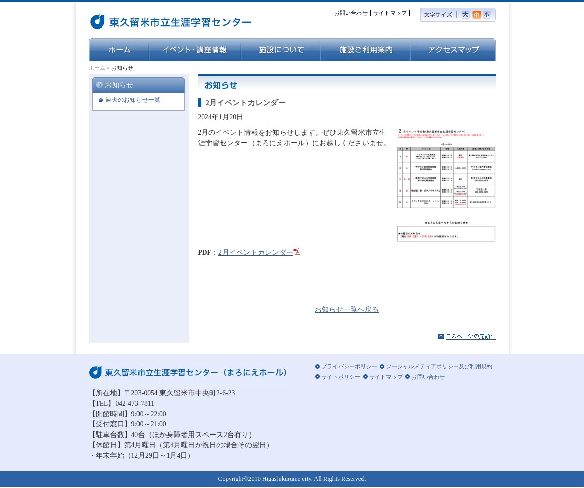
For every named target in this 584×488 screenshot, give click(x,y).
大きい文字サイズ (466, 15)
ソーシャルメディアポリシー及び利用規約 (439, 366)
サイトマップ (390, 13)
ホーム (119, 49)
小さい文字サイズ (489, 15)
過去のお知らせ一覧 (132, 99)
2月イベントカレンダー (255, 252)
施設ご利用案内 (365, 49)
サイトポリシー (340, 377)
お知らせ (119, 85)
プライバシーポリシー (349, 366)
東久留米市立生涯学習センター (142, 20)
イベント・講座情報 (195, 49)
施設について (280, 49)
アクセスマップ (453, 49)
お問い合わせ (351, 13)
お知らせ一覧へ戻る (347, 309)
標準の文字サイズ (477, 15)
